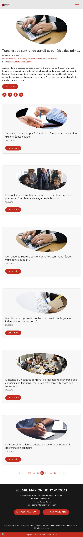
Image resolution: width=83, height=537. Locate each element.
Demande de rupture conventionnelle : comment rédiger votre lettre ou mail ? (38, 258)
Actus (38, 525)
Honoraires (60, 525)
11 (33, 473)
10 (29, 473)
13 (42, 473)
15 (51, 473)
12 (38, 473)
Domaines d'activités (25, 525)
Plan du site (72, 525)
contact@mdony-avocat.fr (44, 504)
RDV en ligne (48, 525)
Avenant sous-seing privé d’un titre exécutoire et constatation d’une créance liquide (41, 135)
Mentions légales (41, 528)
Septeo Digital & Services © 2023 (41, 534)
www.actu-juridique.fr (20, 61)
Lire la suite (10, 86)
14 (46, 473)
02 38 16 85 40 (44, 501)
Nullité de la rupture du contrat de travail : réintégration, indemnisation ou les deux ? (38, 320)
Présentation (9, 525)
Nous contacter (57, 512)
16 (55, 473)
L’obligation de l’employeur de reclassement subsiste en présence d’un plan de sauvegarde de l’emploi (38, 196)
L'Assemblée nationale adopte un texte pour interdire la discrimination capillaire (38, 446)
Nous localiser (27, 512)
